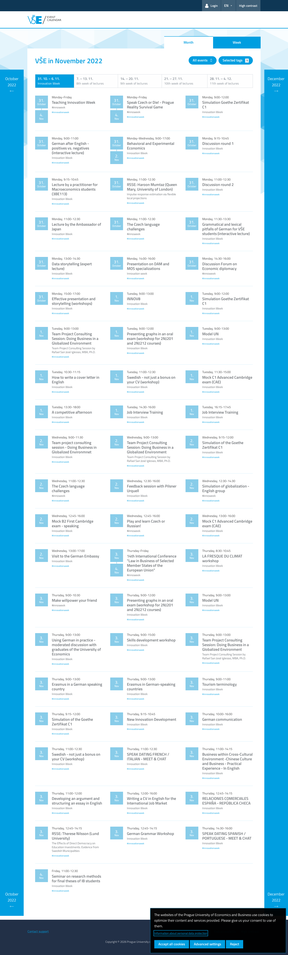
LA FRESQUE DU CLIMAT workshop (222, 558)
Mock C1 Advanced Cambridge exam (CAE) (227, 379)
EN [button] (226, 5)
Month (188, 42)
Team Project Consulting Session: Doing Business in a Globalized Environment (75, 338)
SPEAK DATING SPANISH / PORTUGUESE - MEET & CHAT (227, 836)
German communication (222, 719)
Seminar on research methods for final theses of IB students (76, 878)
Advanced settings (207, 944)
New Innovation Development (151, 719)
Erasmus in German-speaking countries (151, 686)
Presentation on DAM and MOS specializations (148, 266)
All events (200, 60)
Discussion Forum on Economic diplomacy (219, 266)
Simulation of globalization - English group (225, 488)
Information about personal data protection (180, 933)
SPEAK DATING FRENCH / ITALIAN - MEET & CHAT (148, 756)
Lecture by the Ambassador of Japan (76, 226)
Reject (234, 944)
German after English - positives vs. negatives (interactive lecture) (70, 148)
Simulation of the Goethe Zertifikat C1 (222, 445)
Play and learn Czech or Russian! (146, 523)
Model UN (210, 334)
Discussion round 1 (218, 143)
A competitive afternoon (72, 412)
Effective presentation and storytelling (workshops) (73, 301)
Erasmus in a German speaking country (77, 686)
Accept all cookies (171, 944)
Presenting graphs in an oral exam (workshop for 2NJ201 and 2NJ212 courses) (150, 338)
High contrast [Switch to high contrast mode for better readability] (248, 5)
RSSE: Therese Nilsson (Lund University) (75, 836)
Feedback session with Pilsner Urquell (151, 488)
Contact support (38, 931)
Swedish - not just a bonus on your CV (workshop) (151, 379)
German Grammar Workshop (150, 834)
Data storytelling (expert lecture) (72, 266)
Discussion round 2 (218, 184)
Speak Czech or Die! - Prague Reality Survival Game (150, 104)
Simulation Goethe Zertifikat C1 (225, 104)
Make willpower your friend (74, 600)
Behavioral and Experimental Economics (150, 145)
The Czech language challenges (143, 226)
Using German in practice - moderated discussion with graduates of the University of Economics (76, 647)
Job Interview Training (145, 412)
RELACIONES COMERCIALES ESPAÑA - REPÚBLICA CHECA (226, 800)
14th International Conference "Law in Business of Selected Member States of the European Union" (151, 563)
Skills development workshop (151, 640)
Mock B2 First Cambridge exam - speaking (72, 523)
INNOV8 (133, 299)
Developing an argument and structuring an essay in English (77, 800)
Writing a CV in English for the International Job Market (151, 800)
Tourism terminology (219, 684)
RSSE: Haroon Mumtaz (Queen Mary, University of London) (152, 186)
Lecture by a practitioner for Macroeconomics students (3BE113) (75, 189)
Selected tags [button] (236, 60)
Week (237, 42)
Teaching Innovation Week (73, 102)
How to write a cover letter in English (75, 379)
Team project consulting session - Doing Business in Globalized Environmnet (74, 447)
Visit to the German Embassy (75, 556)
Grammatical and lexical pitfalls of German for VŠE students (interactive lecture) (226, 229)
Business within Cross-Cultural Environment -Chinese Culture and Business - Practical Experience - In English (227, 761)
